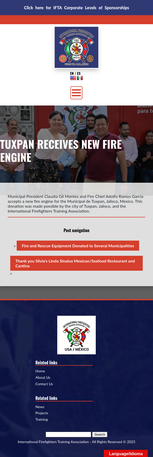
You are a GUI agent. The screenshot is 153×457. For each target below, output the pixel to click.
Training (41, 419)
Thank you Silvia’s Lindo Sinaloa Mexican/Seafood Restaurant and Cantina (75, 263)
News (39, 407)
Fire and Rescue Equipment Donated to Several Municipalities (78, 245)
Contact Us (44, 384)
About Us (42, 377)
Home (40, 371)
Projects (41, 413)
